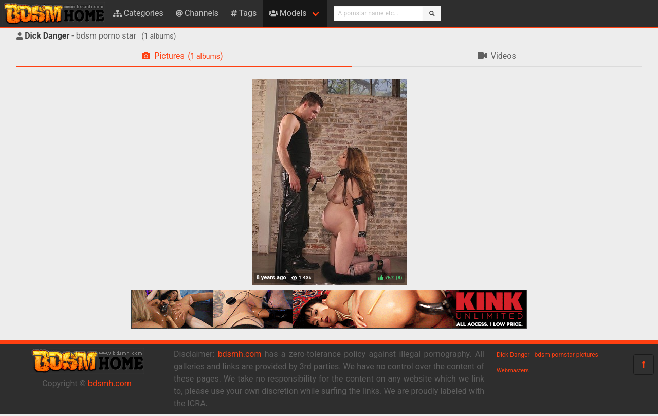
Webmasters (513, 370)
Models (287, 13)
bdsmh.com (110, 383)
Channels (197, 13)
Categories (138, 13)
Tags (244, 13)
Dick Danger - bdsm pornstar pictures (547, 354)
